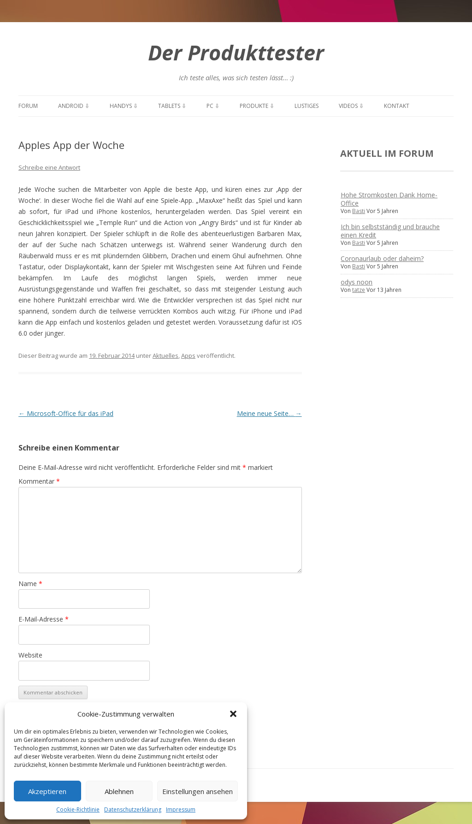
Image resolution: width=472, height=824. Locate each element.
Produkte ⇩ (257, 106)
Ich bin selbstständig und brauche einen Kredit (390, 230)
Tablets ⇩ (172, 106)
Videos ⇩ (351, 106)
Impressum (180, 809)
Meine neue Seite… (269, 413)
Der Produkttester (236, 52)
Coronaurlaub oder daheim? (382, 258)
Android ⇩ (73, 106)
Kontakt (396, 106)
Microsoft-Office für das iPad (65, 413)
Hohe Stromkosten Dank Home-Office (389, 198)
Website (30, 655)
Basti (358, 211)
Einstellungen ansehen (197, 791)
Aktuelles (165, 355)
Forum (28, 106)
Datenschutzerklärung (132, 809)
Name (30, 583)
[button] (233, 713)
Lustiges (307, 106)
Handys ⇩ (124, 106)
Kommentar (39, 481)
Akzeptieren (47, 791)
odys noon (356, 282)
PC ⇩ (212, 106)
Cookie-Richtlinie (78, 809)
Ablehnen (119, 791)
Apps (188, 355)
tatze (358, 290)
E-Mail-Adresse (43, 619)
